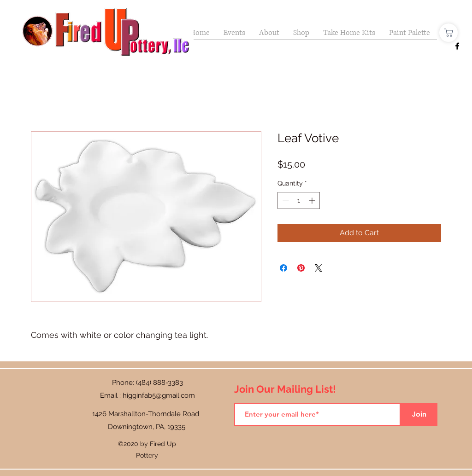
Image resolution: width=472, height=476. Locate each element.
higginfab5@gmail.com (159, 395)
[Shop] (448, 32)
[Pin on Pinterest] (301, 267)
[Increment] (313, 200)
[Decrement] (284, 200)
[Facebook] (457, 46)
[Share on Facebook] (283, 267)
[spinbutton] (298, 200)
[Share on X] (318, 267)
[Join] (419, 414)
